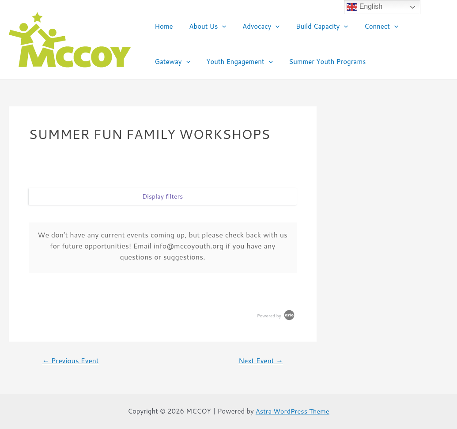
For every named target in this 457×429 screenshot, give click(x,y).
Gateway (416, 26)
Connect (368, 26)
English (364, 7)
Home (162, 26)
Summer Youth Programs (271, 61)
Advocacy (253, 26)
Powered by (276, 315)
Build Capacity (312, 26)
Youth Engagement (186, 61)
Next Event (260, 360)
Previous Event (71, 360)
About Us (203, 26)
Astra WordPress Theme (292, 411)
